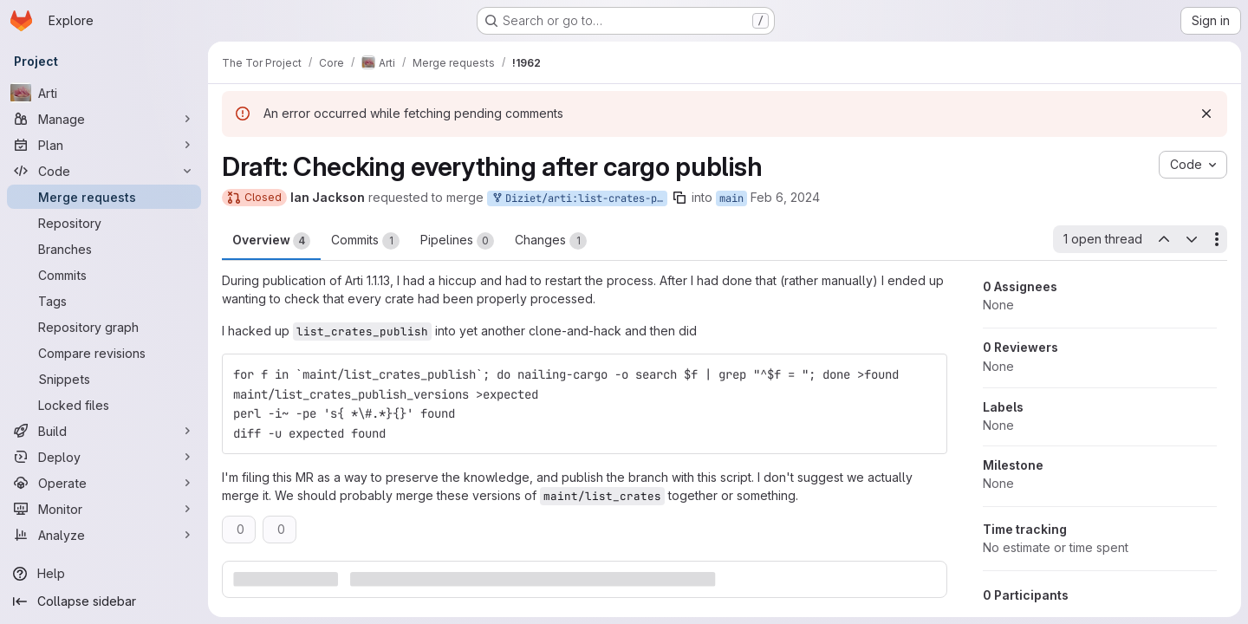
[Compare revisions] (104, 353)
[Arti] (104, 93)
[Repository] (104, 223)
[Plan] (104, 145)
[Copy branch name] (679, 197)
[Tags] (104, 301)
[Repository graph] (104, 327)
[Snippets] (104, 379)
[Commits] (104, 275)
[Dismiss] (1206, 113)
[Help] (104, 574)
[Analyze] (104, 535)
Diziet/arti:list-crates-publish (579, 199)
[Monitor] (104, 509)
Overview (271, 241)
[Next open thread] (1192, 239)
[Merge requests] (104, 197)
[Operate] (104, 483)
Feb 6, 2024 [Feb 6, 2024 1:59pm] (785, 197)
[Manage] (104, 119)
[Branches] (104, 249)
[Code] (104, 171)
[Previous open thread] (1163, 239)
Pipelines (457, 241)
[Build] (104, 431)
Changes (551, 241)
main (731, 198)
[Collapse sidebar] (104, 601)
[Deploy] (104, 457)
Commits (365, 241)
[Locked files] (104, 405)
